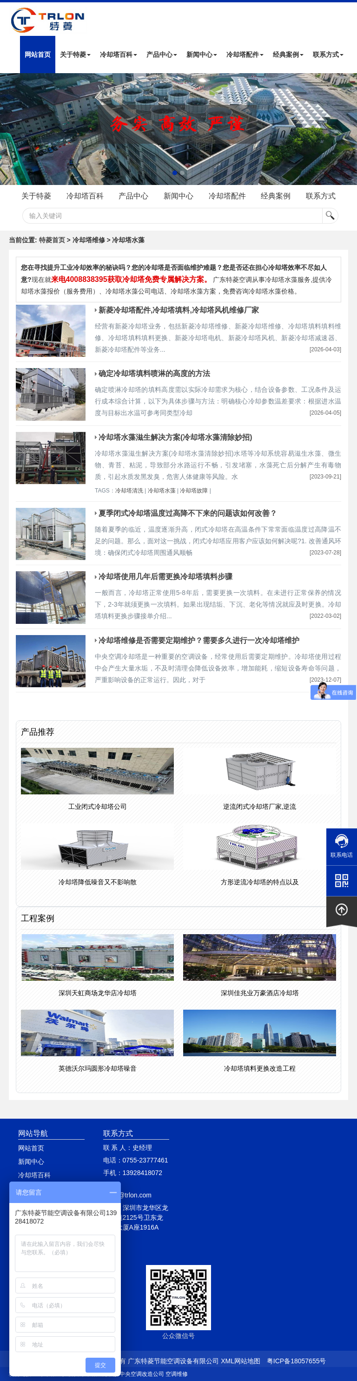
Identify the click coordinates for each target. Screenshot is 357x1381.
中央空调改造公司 (141, 1374)
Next (9, 129)
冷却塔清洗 (129, 490)
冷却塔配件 (245, 54)
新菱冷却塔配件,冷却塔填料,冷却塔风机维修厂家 (179, 310)
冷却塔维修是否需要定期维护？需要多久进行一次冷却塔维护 (199, 640)
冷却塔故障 (194, 490)
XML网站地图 (240, 1361)
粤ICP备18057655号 (296, 1361)
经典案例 (288, 54)
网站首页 (38, 54)
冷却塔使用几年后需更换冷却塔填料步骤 (165, 577)
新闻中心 (201, 54)
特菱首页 (52, 240)
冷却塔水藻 (162, 490)
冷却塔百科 (118, 54)
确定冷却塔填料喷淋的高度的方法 (154, 373)
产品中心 (161, 54)
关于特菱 (75, 54)
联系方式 (328, 54)
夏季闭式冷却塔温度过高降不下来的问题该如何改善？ (188, 513)
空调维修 (176, 1374)
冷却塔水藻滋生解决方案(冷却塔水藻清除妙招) (175, 437)
